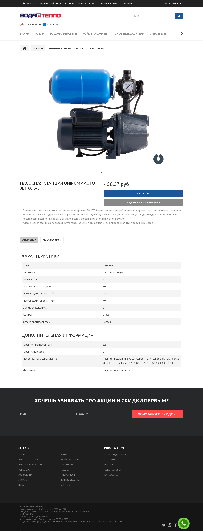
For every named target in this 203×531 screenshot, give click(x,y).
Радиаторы (24, 472)
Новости (109, 467)
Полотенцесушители (30, 467)
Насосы (65, 472)
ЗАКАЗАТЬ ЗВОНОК (185, 523)
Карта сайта (111, 477)
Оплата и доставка (115, 457)
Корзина (173, 3)
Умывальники (25, 477)
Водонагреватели (28, 462)
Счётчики (66, 487)
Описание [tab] (29, 242)
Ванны (21, 457)
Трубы (21, 487)
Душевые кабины (70, 482)
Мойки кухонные (70, 462)
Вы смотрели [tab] (52, 242)
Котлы (64, 457)
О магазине (110, 462)
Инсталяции (68, 477)
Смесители (67, 467)
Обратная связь (113, 472)
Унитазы (22, 482)
